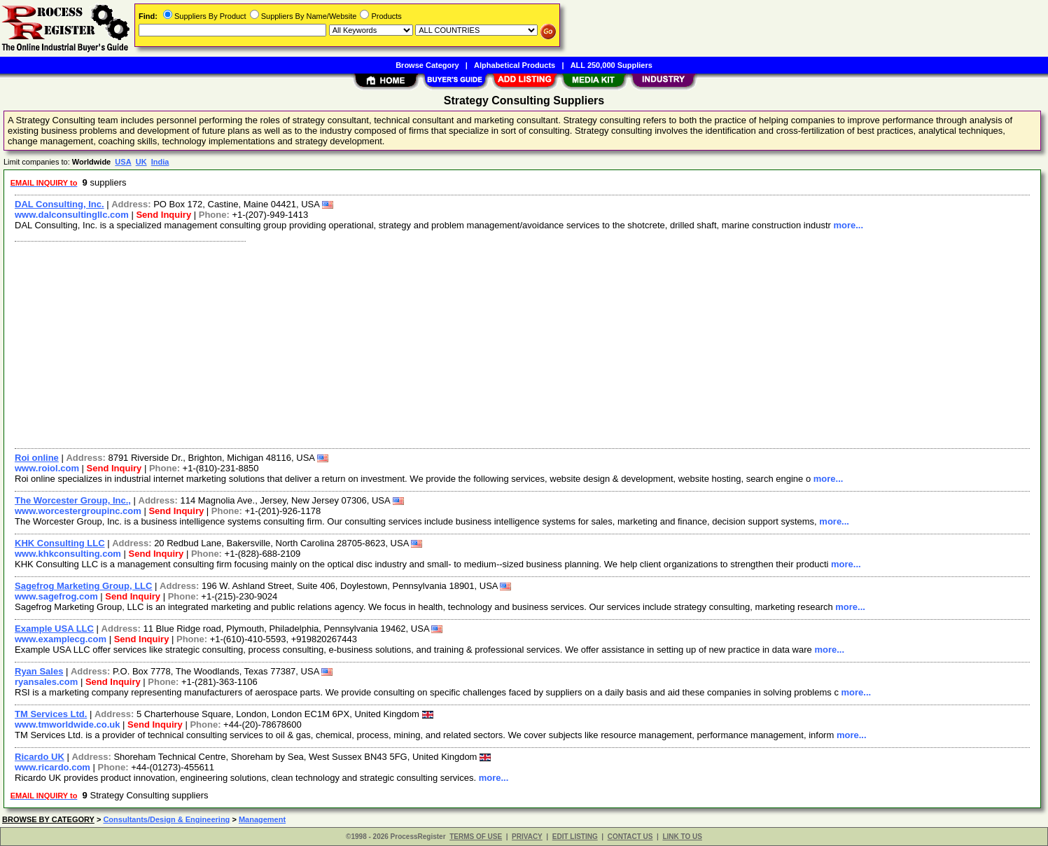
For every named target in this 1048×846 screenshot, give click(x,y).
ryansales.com (46, 682)
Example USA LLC (54, 628)
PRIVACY (527, 836)
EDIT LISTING (575, 836)
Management (262, 819)
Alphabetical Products (514, 65)
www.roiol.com (47, 468)
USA (123, 162)
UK (141, 162)
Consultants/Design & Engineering (166, 819)
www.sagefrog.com (56, 596)
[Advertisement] (429, 343)
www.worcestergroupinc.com (78, 511)
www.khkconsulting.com (68, 553)
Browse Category (427, 65)
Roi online (37, 457)
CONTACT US (630, 836)
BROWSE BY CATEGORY (48, 819)
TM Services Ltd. (51, 714)
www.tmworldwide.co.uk (67, 724)
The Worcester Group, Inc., (73, 500)
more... (848, 225)
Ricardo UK (39, 756)
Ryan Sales (39, 671)
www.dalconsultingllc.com (72, 214)
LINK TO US (681, 836)
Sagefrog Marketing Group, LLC (83, 586)
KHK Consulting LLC (60, 543)
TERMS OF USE (475, 836)
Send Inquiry (163, 214)
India (160, 162)
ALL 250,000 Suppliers (611, 65)
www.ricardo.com (52, 767)
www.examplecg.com (60, 639)
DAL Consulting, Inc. (59, 204)
